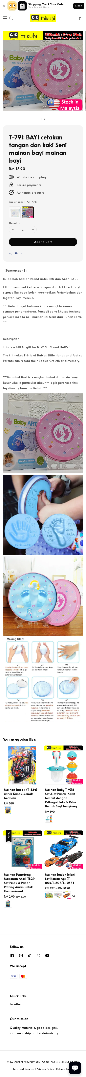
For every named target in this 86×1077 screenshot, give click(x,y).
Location (16, 1004)
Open (78, 6)
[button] (5, 18)
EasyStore (72, 1061)
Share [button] (15, 253)
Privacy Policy (45, 1069)
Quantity (14, 223)
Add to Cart (43, 242)
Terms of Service (23, 1069)
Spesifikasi (23, 202)
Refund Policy (64, 1069)
